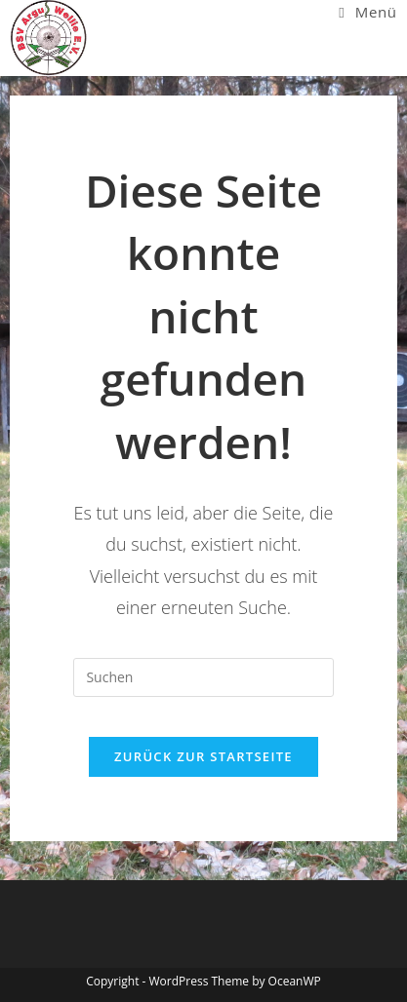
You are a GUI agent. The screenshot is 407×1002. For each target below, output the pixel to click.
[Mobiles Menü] (367, 11)
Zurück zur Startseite (203, 756)
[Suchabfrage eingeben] (203, 677)
